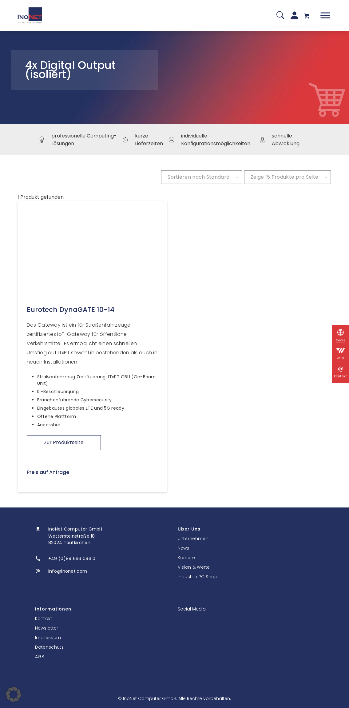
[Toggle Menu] (325, 15)
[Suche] (280, 15)
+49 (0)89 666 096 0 (72, 558)
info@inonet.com (67, 571)
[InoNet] (30, 15)
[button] (13, 694)
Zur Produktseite (64, 442)
